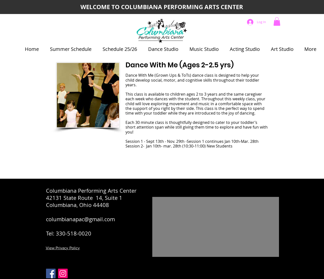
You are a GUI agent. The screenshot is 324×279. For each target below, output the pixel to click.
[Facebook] (51, 273)
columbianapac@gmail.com (80, 219)
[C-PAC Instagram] (63, 273)
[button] (276, 21)
